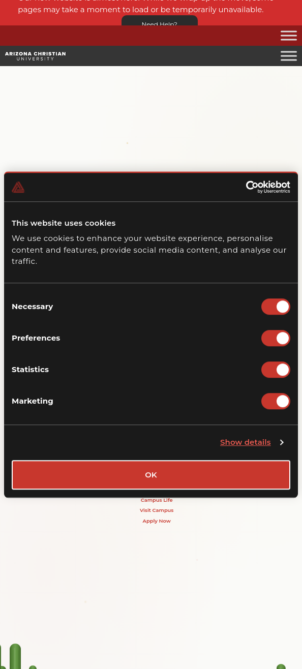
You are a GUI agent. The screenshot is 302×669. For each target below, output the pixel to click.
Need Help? (159, 24)
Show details (245, 442)
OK (151, 474)
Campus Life (157, 500)
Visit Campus (156, 510)
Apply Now (157, 521)
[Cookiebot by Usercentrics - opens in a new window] (245, 187)
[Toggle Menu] (289, 35)
